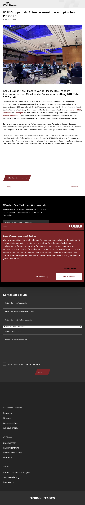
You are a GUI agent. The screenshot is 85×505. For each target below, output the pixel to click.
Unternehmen (9, 443)
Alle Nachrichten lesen (17, 178)
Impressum (8, 482)
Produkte (7, 113)
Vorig (7, 187)
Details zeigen (70, 268)
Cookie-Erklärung (11, 477)
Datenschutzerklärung (28, 364)
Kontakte (7, 458)
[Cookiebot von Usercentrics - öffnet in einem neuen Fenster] (71, 227)
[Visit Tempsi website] (49, 498)
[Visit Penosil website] (35, 498)
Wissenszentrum (11, 423)
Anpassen (42, 276)
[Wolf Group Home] (9, 4)
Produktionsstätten (12, 453)
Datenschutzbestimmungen (16, 473)
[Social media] (4, 397)
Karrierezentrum (11, 448)
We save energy (10, 428)
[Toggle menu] (80, 4)
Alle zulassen (69, 276)
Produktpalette (9, 116)
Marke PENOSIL (75, 110)
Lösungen (19, 113)
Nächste (76, 187)
